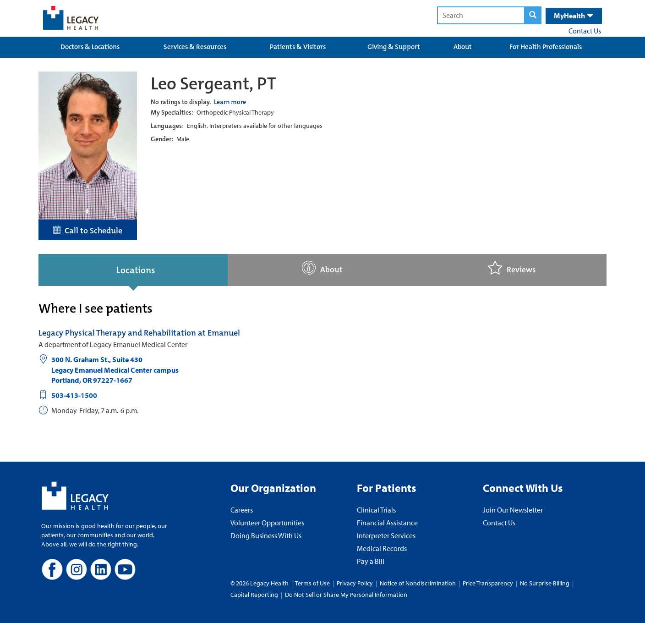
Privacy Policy (355, 583)
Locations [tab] (135, 270)
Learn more (230, 102)
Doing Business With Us (265, 535)
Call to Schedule (87, 230)
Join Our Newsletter (513, 509)
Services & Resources (195, 46)
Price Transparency (488, 583)
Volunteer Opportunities (267, 522)
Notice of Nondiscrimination (418, 583)
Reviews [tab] (512, 268)
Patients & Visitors (298, 46)
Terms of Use (313, 583)
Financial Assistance (387, 522)
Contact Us (584, 30)
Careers (241, 509)
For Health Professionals (545, 46)
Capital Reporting (254, 594)
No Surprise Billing (544, 583)
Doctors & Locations (90, 46)
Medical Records (382, 548)
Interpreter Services (386, 535)
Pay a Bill (370, 561)
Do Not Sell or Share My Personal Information (346, 594)
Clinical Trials (376, 509)
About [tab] (322, 268)
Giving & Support (393, 46)
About (463, 46)
